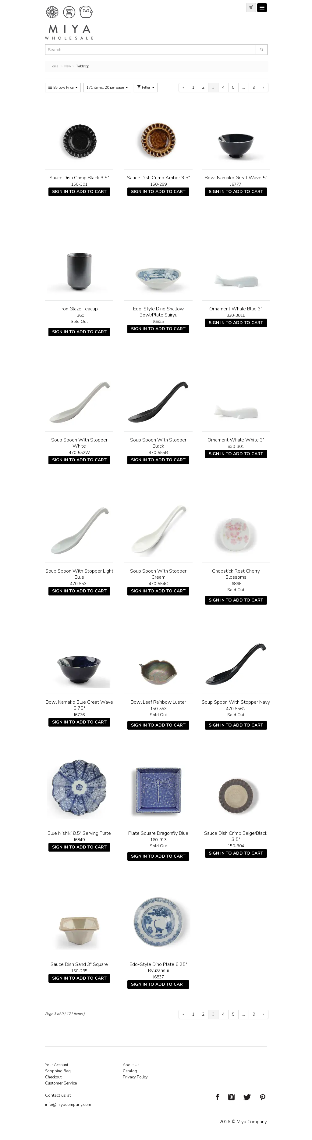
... (243, 87)
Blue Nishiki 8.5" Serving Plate (79, 833)
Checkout (53, 1077)
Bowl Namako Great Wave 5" (236, 177)
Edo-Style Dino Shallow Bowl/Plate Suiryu (158, 312)
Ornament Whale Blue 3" (235, 309)
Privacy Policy (135, 1077)
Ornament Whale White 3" (235, 440)
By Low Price (63, 87)
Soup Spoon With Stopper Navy (236, 702)
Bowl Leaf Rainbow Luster (158, 702)
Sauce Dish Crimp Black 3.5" (79, 177)
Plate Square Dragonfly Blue (158, 833)
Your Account (56, 1065)
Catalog (130, 1071)
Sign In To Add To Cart (79, 192)
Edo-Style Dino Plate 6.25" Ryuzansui (158, 967)
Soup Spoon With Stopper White (79, 443)
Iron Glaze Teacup (79, 309)
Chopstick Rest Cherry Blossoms (236, 574)
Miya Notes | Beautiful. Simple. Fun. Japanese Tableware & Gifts (75, 23)
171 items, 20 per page (107, 87)
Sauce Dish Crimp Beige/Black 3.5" (236, 836)
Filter (145, 87)
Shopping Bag (58, 1071)
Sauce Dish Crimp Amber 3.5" (158, 177)
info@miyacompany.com (68, 1104)
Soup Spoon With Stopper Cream (158, 574)
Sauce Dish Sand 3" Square (79, 964)
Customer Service (61, 1083)
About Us (131, 1065)
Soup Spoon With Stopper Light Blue (79, 574)
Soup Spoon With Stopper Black (158, 443)
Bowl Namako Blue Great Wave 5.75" (79, 705)
